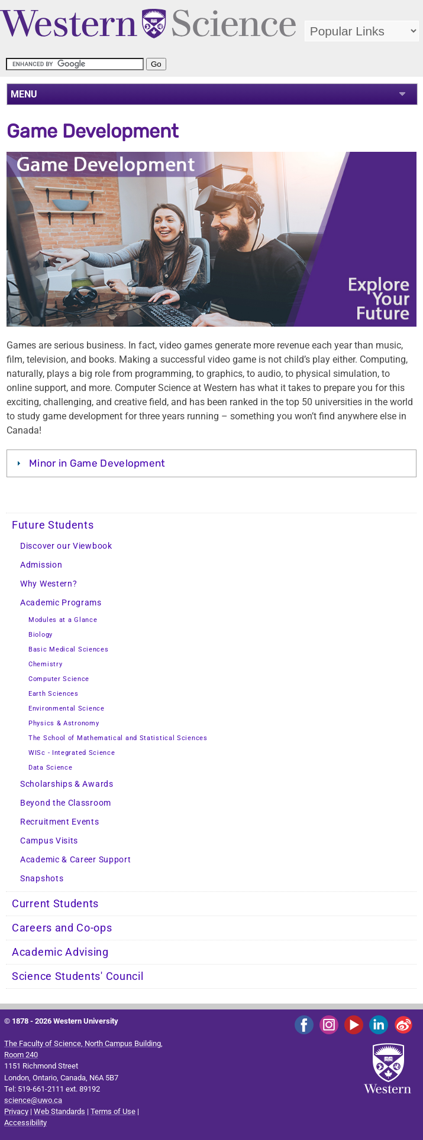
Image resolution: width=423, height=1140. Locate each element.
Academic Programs (61, 603)
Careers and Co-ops (62, 928)
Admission (41, 565)
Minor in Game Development (97, 463)
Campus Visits (49, 841)
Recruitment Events (59, 822)
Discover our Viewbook (66, 546)
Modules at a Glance (62, 620)
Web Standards (59, 1111)
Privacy (16, 1111)
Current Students (55, 904)
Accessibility (25, 1122)
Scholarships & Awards (67, 784)
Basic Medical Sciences (68, 649)
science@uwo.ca (33, 1100)
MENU (24, 94)
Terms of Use (113, 1111)
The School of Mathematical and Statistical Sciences (118, 738)
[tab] (212, 463)
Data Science (50, 767)
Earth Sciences (53, 694)
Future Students (53, 525)
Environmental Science (66, 708)
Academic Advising (60, 952)
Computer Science (58, 679)
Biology (40, 635)
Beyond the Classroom (65, 803)
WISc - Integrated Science (71, 753)
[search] (75, 64)
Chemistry (45, 664)
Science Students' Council (78, 976)
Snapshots (41, 879)
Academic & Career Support (75, 860)
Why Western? (48, 584)
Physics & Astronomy (63, 723)
